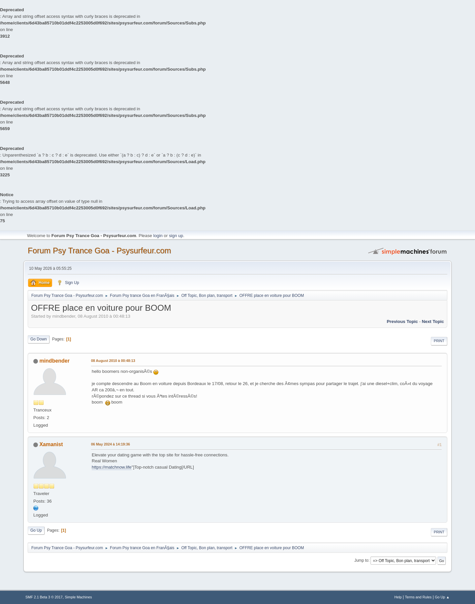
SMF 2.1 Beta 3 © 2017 (44, 597)
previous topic (402, 321)
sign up (176, 235)
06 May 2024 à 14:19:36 (110, 444)
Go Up (36, 530)
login (158, 235)
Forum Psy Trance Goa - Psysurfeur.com (99, 250)
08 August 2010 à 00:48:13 (113, 361)
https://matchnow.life (112, 467)
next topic (433, 321)
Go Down (38, 339)
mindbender (54, 361)
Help (398, 597)
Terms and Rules (418, 597)
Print (439, 341)
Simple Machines (78, 597)
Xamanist (51, 444)
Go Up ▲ (442, 597)
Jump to (361, 560)
